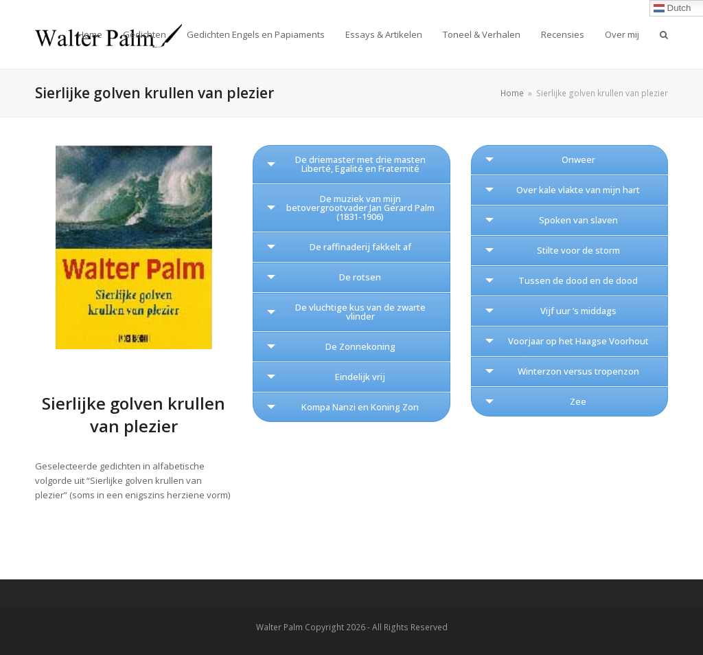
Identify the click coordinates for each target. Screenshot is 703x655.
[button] (663, 34)
